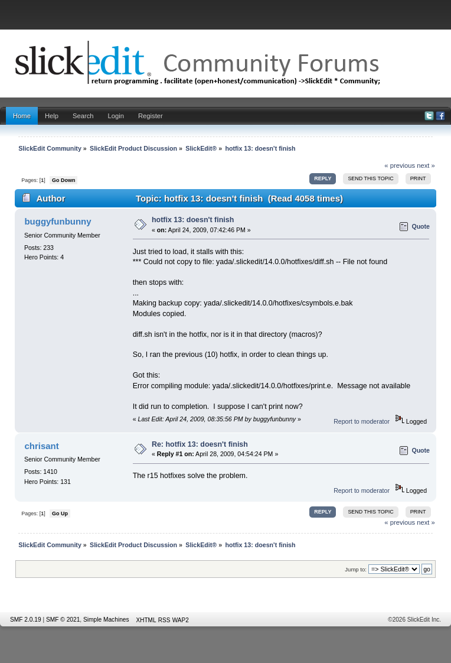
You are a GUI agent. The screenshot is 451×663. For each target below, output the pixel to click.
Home (22, 115)
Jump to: (356, 569)
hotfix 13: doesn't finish (193, 220)
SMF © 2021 (63, 619)
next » (426, 165)
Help (51, 115)
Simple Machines (106, 619)
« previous (399, 165)
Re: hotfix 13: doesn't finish (200, 444)
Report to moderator (362, 421)
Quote (420, 226)
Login (116, 115)
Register (150, 115)
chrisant (41, 446)
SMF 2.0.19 (25, 619)
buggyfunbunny (57, 221)
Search (83, 115)
